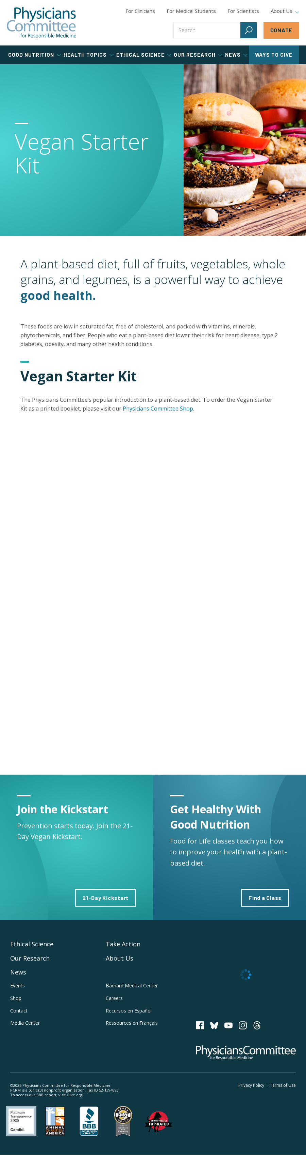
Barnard (132, 985)
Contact (19, 1010)
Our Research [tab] (198, 55)
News (18, 972)
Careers (114, 998)
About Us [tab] (285, 11)
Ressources (132, 1023)
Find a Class (265, 897)
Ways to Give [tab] (273, 55)
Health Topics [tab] (89, 55)
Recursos (129, 1010)
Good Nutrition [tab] (34, 55)
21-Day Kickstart (106, 897)
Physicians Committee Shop (158, 408)
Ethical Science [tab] (143, 55)
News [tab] (236, 55)
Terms (283, 1085)
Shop (15, 998)
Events (17, 985)
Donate (281, 30)
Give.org (74, 1094)
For (191, 10)
